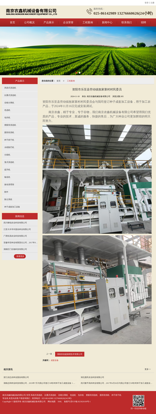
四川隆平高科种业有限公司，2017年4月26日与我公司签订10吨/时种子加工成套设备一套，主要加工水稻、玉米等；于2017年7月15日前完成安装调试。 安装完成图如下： (117, 383)
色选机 (7, 110)
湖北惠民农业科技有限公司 (92, 377)
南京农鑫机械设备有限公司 (34, 401)
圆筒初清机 (9, 132)
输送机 (7, 177)
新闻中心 (107, 22)
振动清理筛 (9, 184)
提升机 (7, 170)
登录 (147, 3)
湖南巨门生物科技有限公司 (15, 249)
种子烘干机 (9, 140)
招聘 (143, 22)
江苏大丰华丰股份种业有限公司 (17, 229)
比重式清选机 (10, 95)
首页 (12, 22)
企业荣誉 (68, 22)
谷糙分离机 (9, 103)
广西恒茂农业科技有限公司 (15, 236)
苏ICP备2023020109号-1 (80, 401)
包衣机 (7, 117)
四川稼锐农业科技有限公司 (15, 223)
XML (60, 401)
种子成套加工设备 (12, 207)
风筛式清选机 (10, 88)
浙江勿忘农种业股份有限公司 (16, 377)
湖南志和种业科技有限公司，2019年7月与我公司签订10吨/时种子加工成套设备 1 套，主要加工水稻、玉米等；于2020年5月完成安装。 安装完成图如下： (40, 383)
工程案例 (88, 22)
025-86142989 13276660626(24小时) (57, 398)
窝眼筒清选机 (10, 125)
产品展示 (49, 22)
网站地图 (51, 401)
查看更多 (20, 256)
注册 (152, 3)
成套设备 (55, 360)
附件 (6, 192)
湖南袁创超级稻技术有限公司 (69, 354)
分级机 (7, 155)
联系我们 (126, 22)
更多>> (148, 369)
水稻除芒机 (9, 147)
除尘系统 (8, 199)
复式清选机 (9, 162)
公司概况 (29, 22)
